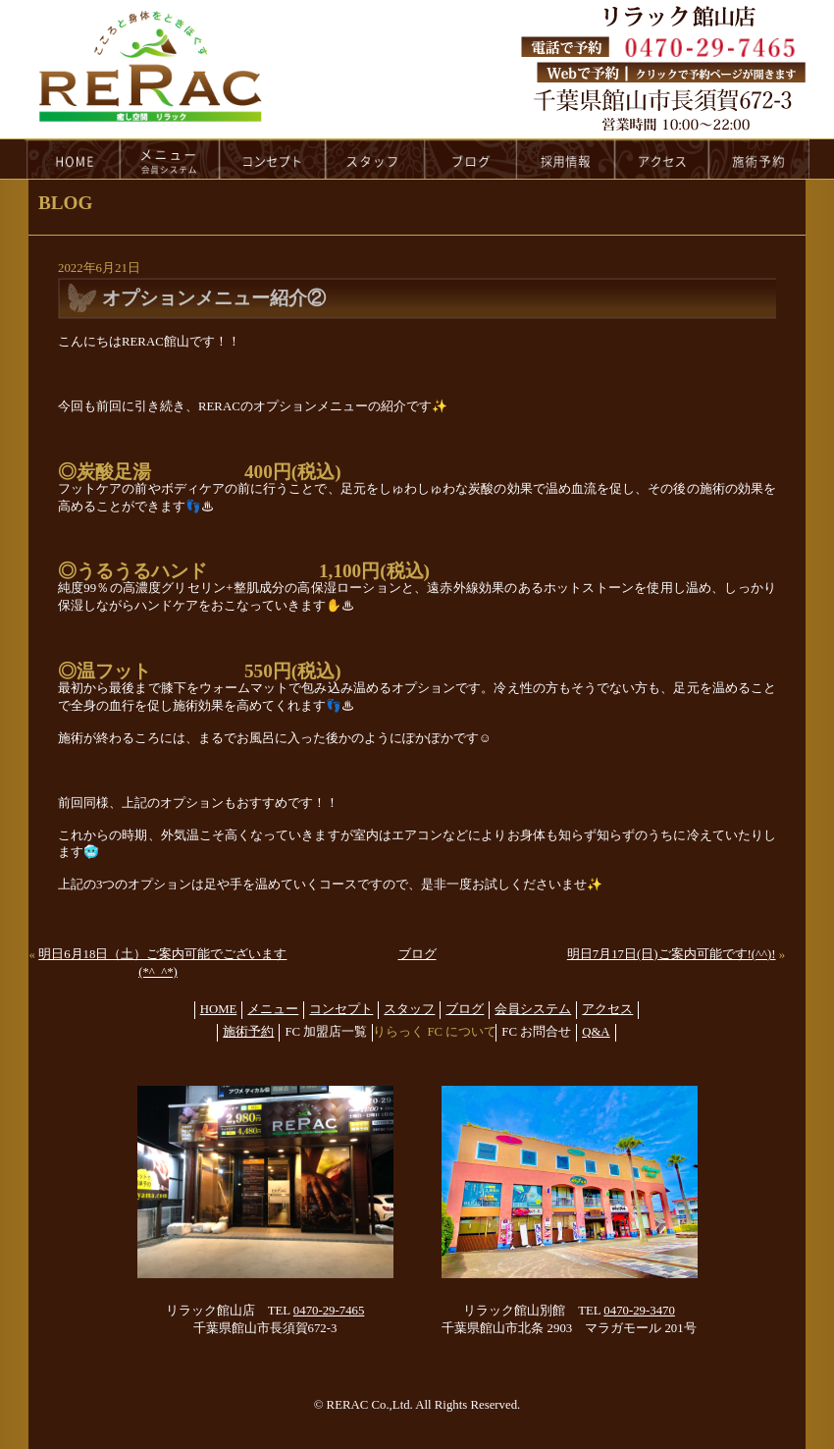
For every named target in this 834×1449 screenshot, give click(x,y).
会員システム (533, 1009)
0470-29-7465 (329, 1310)
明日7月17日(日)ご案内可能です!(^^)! (671, 954)
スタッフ (409, 1009)
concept (273, 159)
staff (375, 159)
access (662, 159)
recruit (566, 159)
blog (471, 159)
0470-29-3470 (639, 1310)
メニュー (272, 1009)
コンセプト (341, 1009)
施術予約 (248, 1032)
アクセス (607, 1009)
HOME (73, 159)
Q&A (595, 1032)
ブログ (417, 954)
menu (170, 159)
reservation (759, 159)
